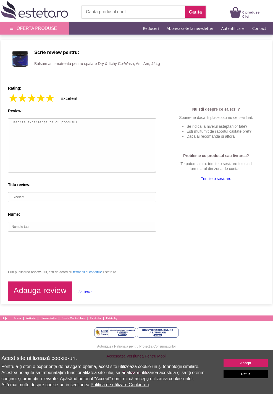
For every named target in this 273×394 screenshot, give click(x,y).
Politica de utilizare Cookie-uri (120, 384)
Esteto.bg (111, 318)
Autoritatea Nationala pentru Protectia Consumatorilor (136, 346)
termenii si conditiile (87, 272)
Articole (30, 318)
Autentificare (233, 28)
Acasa (17, 318)
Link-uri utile (49, 318)
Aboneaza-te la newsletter (190, 28)
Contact (259, 28)
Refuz (245, 374)
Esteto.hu (95, 318)
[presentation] (50, 249)
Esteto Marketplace (73, 318)
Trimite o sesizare (216, 178)
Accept (245, 363)
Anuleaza (85, 292)
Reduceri (151, 28)
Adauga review (40, 290)
